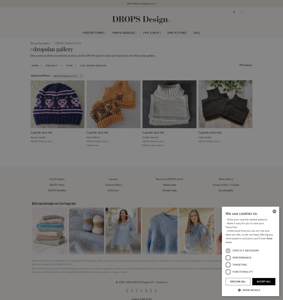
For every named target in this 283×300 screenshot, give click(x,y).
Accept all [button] (264, 281)
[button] (250, 290)
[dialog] (250, 251)
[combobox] (274, 211)
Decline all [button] (238, 281)
